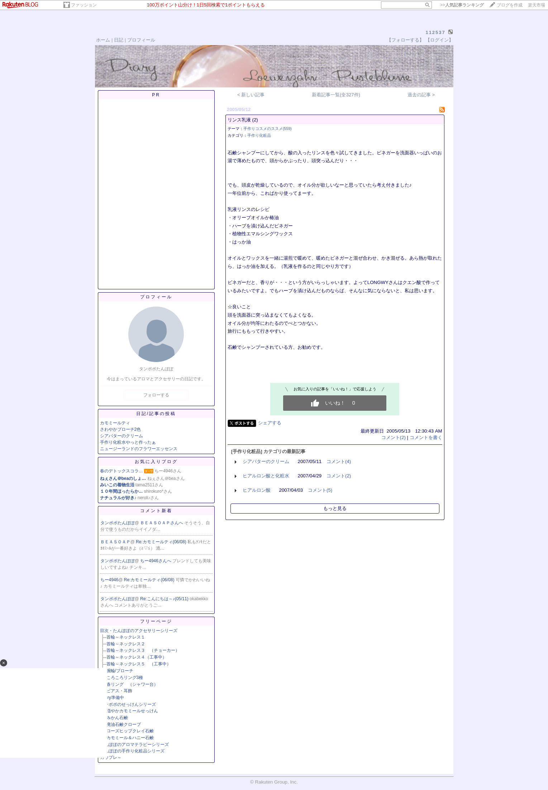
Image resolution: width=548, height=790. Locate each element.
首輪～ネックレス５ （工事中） (138, 663)
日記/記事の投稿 (156, 413)
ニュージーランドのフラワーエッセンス (138, 448)
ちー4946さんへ (156, 560)
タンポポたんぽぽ (117, 522)
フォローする (156, 395)
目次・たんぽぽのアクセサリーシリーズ (138, 630)
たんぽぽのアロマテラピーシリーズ (134, 744)
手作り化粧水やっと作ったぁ (128, 442)
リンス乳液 (239, 119)
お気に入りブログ (156, 461)
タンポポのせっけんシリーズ (128, 704)
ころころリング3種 (124, 677)
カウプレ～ (110, 757)
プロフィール (141, 40)
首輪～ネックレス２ (125, 643)
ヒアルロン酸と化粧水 (266, 475)
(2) (255, 119)
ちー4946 (109, 579)
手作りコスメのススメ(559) (267, 128)
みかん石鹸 (117, 717)
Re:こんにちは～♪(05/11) (165, 598)
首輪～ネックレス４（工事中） (136, 657)
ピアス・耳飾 (119, 690)
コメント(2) (393, 437)
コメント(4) (339, 461)
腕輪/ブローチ (119, 670)
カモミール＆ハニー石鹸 (130, 737)
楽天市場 (536, 5)
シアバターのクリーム (121, 435)
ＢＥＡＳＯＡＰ (115, 541)
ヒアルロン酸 (257, 490)
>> (462, 5)
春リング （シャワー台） (132, 684)
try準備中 (115, 697)
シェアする (269, 422)
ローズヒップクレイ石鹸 (130, 730)
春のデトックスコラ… (121, 470)
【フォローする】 (405, 40)
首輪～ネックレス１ (125, 637)
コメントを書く (426, 437)
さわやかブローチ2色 (120, 429)
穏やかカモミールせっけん (132, 710)
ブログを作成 (510, 5)
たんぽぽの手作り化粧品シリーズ (132, 750)
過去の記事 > (421, 94)
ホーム (103, 40)
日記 (118, 40)
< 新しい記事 (251, 94)
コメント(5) (320, 490)
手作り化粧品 (259, 135)
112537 (435, 32)
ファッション (84, 5)
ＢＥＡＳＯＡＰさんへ (162, 522)
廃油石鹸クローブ (123, 724)
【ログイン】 (439, 40)
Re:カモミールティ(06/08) (161, 541)
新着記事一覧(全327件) (336, 94)
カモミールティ (115, 422)
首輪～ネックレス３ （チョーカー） (143, 650)
